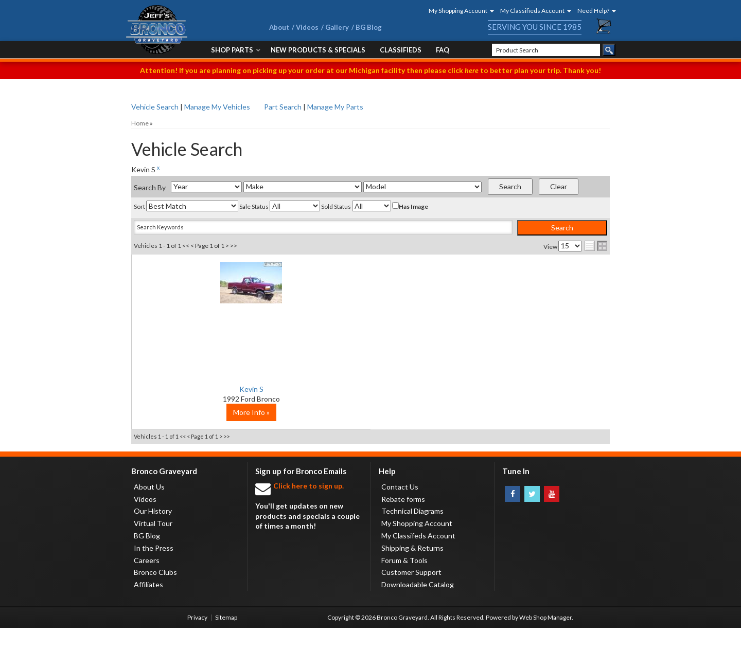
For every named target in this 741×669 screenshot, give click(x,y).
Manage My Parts (335, 106)
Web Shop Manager (545, 658)
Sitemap (226, 658)
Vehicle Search (155, 106)
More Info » (211, 453)
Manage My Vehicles (217, 106)
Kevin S (211, 389)
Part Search (283, 106)
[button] (458, 10)
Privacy (197, 658)
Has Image (410, 206)
